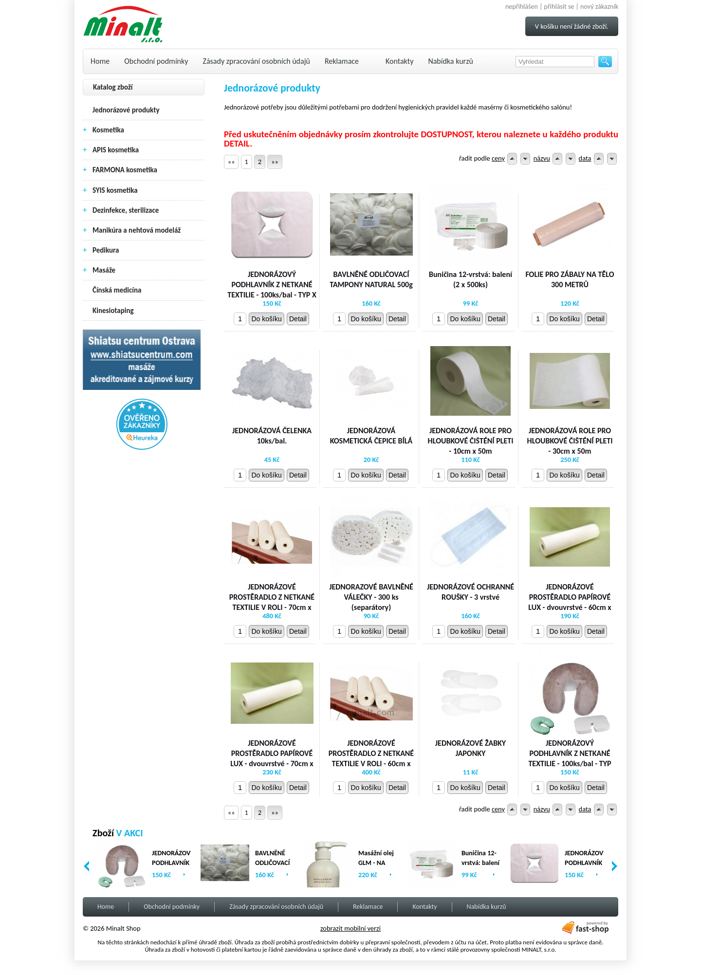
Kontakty (399, 61)
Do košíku (266, 319)
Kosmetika (108, 130)
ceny (498, 158)
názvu (542, 158)
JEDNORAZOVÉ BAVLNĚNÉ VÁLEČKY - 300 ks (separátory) (371, 597)
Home (100, 61)
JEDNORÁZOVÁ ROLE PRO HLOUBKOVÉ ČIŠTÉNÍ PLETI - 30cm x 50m (570, 441)
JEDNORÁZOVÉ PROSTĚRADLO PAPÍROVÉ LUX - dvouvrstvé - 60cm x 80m (569, 602)
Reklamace (342, 61)
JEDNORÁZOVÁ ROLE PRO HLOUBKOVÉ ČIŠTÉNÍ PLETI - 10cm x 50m (471, 441)
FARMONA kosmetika (124, 170)
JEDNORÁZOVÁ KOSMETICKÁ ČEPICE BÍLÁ (371, 435)
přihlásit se (559, 6)
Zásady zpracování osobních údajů (256, 61)
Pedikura (105, 250)
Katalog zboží (113, 87)
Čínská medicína (116, 290)
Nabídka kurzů (450, 61)
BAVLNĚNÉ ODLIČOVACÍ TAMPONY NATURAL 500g (371, 279)
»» (274, 162)
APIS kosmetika (115, 150)
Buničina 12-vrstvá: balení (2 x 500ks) (470, 279)
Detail (298, 319)
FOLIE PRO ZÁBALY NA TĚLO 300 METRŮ (569, 279)
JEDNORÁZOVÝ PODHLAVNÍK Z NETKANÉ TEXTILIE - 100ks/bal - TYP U (569, 758)
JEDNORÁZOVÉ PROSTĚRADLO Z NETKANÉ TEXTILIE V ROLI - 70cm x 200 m (271, 602)
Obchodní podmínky (156, 61)
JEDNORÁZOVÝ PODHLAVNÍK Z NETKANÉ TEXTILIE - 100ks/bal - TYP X (271, 284)
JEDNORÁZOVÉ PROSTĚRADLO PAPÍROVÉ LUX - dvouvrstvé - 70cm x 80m (271, 758)
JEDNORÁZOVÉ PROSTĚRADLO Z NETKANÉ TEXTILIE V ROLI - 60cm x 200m (371, 758)
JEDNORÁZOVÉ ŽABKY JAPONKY (470, 748)
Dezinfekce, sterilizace (125, 210)
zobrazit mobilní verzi (350, 928)
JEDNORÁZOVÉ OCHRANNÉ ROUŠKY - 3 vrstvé (470, 592)
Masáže (103, 270)
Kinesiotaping (113, 310)
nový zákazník (599, 6)
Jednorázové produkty (126, 110)
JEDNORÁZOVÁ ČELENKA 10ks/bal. (272, 435)
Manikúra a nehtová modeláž (136, 230)
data (585, 158)
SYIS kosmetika (115, 190)
